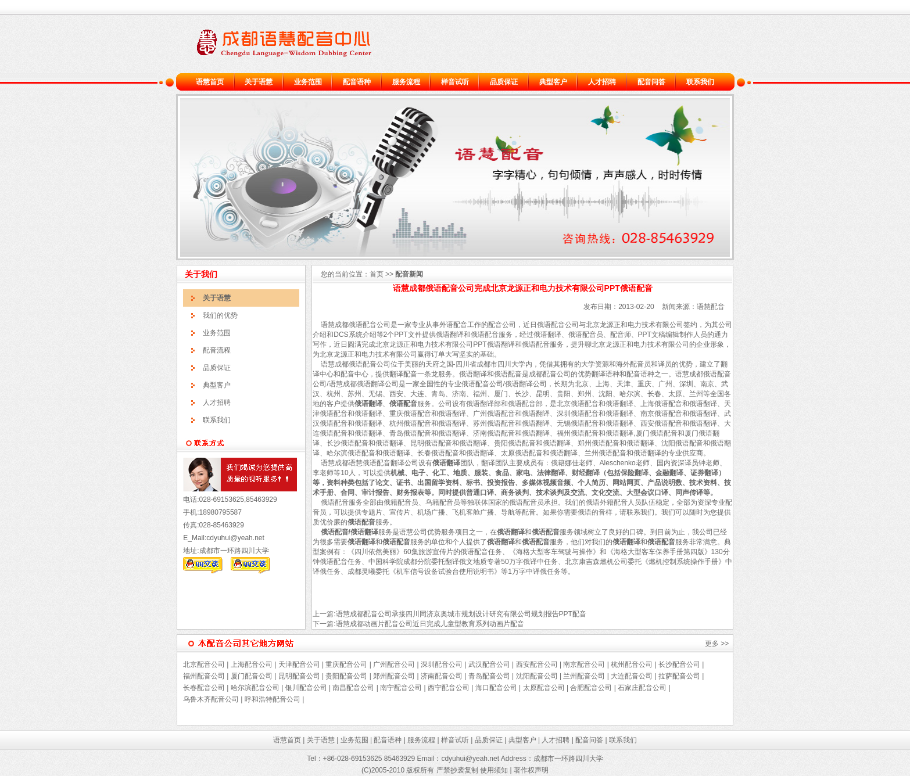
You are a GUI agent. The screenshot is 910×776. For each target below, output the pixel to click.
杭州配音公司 (632, 664)
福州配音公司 (204, 676)
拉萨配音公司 (679, 676)
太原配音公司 (544, 688)
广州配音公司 (393, 664)
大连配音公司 (632, 676)
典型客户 (553, 82)
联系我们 (700, 82)
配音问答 (651, 82)
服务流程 (406, 82)
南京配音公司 (584, 664)
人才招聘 (602, 82)
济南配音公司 (442, 676)
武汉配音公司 (489, 664)
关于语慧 (259, 82)
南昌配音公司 (352, 688)
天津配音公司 (299, 664)
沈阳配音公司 (537, 676)
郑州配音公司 (394, 676)
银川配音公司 (306, 688)
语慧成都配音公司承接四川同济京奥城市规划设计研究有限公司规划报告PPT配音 (461, 614)
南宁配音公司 (401, 688)
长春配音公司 (204, 688)
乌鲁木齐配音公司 (211, 699)
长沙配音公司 (679, 664)
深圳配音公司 (442, 664)
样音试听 (455, 82)
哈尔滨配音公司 (255, 688)
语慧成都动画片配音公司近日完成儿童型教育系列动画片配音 (430, 624)
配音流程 (217, 350)
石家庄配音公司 (642, 688)
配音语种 (357, 82)
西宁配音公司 (449, 688)
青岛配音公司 (489, 676)
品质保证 (504, 82)
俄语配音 (363, 325)
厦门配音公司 (252, 676)
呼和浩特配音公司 (272, 699)
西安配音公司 (537, 664)
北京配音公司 (204, 664)
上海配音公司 (252, 664)
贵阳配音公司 (346, 676)
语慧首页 (210, 82)
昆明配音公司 (299, 676)
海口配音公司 (496, 688)
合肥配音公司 (591, 688)
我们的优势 (220, 315)
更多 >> (717, 644)
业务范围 (308, 82)
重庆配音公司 (346, 664)
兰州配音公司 (584, 676)
